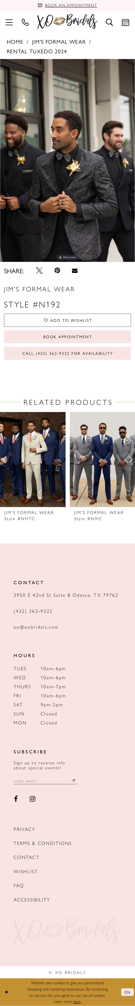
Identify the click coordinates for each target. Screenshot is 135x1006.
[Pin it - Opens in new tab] (57, 271)
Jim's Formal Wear (59, 41)
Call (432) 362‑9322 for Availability (67, 353)
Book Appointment (68, 337)
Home (15, 41)
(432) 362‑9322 (33, 610)
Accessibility (32, 899)
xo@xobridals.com (36, 626)
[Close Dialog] (6, 992)
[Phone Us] (25, 22)
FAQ (19, 885)
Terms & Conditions (43, 843)
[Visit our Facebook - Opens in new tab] (16, 799)
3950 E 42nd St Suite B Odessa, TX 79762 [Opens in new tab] (66, 595)
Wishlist (26, 871)
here (77, 1001)
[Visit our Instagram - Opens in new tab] (32, 799)
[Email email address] (45, 780)
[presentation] (33, 459)
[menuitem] (9, 22)
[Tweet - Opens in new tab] (39, 271)
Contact (27, 857)
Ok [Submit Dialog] (128, 992)
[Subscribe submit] (74, 780)
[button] (9, 22)
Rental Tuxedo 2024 (37, 51)
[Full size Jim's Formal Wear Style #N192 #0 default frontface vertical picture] (67, 160)
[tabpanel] (67, 160)
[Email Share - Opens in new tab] (75, 270)
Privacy (24, 829)
